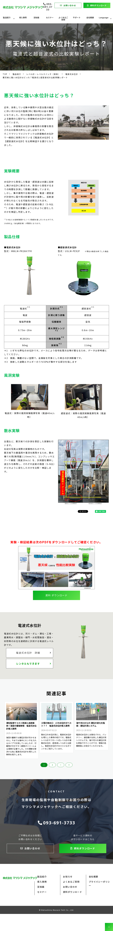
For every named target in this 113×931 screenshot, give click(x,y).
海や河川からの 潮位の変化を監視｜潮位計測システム (90, 724)
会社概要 (90, 17)
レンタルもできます (28, 663)
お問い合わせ (69, 5)
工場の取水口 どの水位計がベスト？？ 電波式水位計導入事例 (56, 724)
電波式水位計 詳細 (28, 652)
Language (103, 17)
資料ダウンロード (98, 5)
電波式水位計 (71, 74)
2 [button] (52, 765)
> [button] (60, 765)
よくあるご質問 (63, 18)
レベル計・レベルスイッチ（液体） (43, 74)
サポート (76, 17)
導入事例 (23, 17)
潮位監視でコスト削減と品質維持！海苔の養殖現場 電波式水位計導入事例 (21, 725)
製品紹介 (6, 17)
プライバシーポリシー (99, 883)
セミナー (50, 17)
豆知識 (36, 17)
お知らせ (67, 876)
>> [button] (69, 765)
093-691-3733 (47, 7)
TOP (5, 74)
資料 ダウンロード (56, 595)
